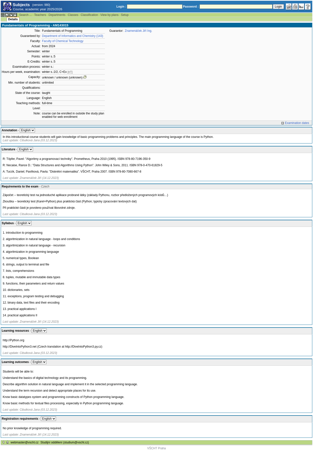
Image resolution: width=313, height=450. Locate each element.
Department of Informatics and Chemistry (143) (72, 36)
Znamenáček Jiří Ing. (138, 31)
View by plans (110, 15)
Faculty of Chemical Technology (62, 41)
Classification (89, 15)
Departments (57, 15)
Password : (191, 6)
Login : (121, 6)
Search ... (25, 15)
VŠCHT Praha (156, 448)
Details (13, 19)
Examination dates (297, 123)
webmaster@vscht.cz (24, 442)
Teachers (40, 15)
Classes (73, 15)
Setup (124, 15)
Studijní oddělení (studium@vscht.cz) (65, 442)
